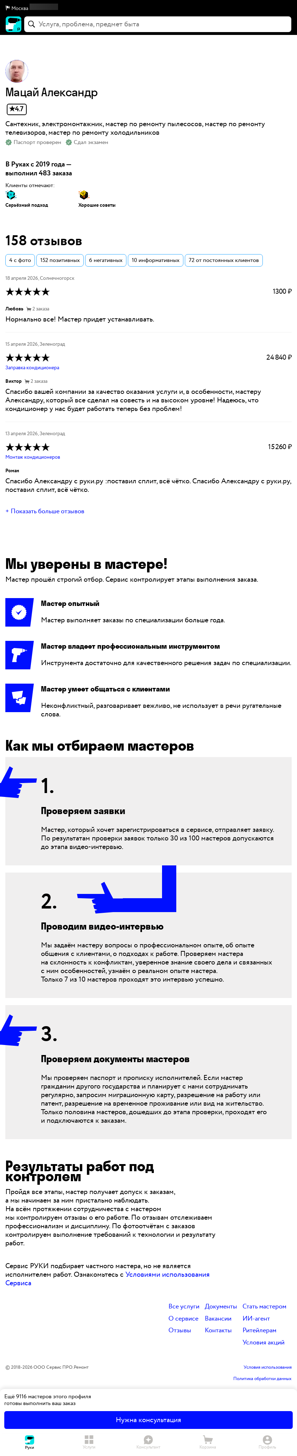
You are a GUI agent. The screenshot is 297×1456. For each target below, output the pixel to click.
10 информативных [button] (155, 260)
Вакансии (218, 1319)
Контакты (218, 1331)
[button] (148, 9)
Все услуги (183, 1307)
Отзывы (179, 1331)
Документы (221, 1307)
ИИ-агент (256, 1319)
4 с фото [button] (20, 260)
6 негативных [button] (106, 260)
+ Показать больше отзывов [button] (44, 511)
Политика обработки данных (262, 1379)
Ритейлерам (259, 1331)
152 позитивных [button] (60, 260)
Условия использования (268, 1367)
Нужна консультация (148, 1420)
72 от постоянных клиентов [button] (224, 260)
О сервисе (183, 1319)
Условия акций (264, 1343)
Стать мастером (264, 1307)
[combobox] (157, 24)
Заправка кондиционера (32, 367)
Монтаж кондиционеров (32, 457)
